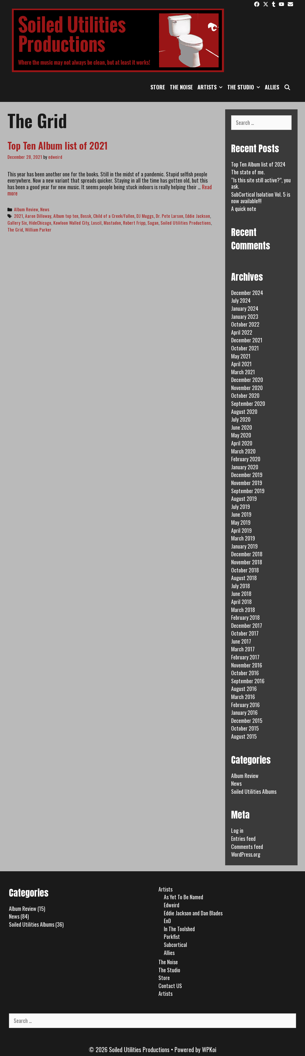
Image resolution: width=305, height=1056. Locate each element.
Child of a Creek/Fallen (113, 215)
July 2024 (240, 300)
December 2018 (246, 554)
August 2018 (244, 578)
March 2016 (243, 697)
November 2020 (247, 388)
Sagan (152, 222)
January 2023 (244, 316)
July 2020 (240, 419)
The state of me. (248, 172)
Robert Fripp (134, 222)
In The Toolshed (179, 929)
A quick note (243, 208)
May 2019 (240, 522)
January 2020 (244, 467)
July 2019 (240, 506)
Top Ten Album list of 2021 (57, 145)
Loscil (96, 222)
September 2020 (248, 403)
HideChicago (40, 222)
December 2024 (247, 292)
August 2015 (244, 736)
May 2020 (241, 435)
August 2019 (244, 498)
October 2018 (245, 570)
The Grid (15, 229)
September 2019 (247, 491)
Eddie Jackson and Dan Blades (193, 913)
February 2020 (245, 459)
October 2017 (245, 633)
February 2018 (245, 617)
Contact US (170, 986)
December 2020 (247, 379)
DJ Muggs (145, 215)
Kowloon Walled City (71, 222)
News (44, 209)
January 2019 (244, 546)
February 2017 (245, 657)
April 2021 (241, 364)
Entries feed (243, 838)
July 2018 (240, 586)
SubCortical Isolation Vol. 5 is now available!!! (260, 197)
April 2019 (241, 530)
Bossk (85, 215)
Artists (211, 87)
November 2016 (246, 665)
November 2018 (246, 562)
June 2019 (241, 514)
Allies (272, 87)
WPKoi (209, 1049)
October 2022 (245, 324)
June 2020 (241, 427)
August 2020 (244, 411)
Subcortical (175, 944)
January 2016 (244, 712)
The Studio (244, 87)
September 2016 (247, 681)
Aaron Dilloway (38, 215)
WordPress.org (245, 854)
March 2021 (243, 372)
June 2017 (241, 641)
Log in (237, 830)
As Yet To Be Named (183, 897)
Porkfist (172, 936)
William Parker (38, 229)
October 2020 (245, 395)
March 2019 (243, 538)
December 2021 (246, 340)
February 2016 (245, 705)
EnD (167, 921)
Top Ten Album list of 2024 (258, 164)
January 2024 (244, 308)
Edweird (171, 905)
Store (157, 87)
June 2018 (241, 593)
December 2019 (246, 475)
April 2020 (241, 443)
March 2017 (243, 649)
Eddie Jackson (197, 215)
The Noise (181, 87)
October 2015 (245, 728)
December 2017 (246, 625)
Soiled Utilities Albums (253, 791)
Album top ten (65, 215)
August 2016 (244, 688)
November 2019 (246, 483)
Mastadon (112, 222)
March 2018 (243, 610)
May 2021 (240, 356)
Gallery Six (17, 222)
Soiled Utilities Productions (186, 222)
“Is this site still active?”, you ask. (261, 183)
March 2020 (243, 451)
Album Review (26, 209)
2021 (18, 215)
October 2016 (245, 673)
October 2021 (245, 348)
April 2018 (241, 601)
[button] (221, 87)
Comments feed (247, 846)
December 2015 (246, 720)
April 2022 (241, 332)
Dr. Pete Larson (169, 215)
